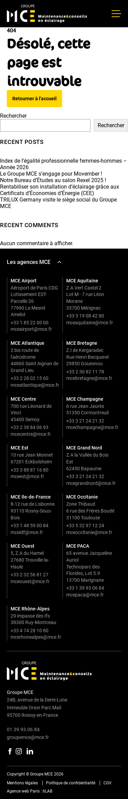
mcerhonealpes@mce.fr (36, 637)
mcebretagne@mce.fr (89, 378)
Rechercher (13, 116)
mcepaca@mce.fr (85, 594)
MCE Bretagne (81, 343)
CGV (107, 783)
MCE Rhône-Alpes (30, 608)
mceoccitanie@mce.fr (89, 532)
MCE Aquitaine (82, 280)
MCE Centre (23, 399)
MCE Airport (24, 280)
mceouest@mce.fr (30, 581)
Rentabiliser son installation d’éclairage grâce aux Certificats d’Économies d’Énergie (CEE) (59, 189)
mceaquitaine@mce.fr (89, 322)
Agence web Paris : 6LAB (29, 791)
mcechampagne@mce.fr (92, 427)
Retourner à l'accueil (34, 98)
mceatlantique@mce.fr (35, 385)
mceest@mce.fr (27, 476)
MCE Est (19, 447)
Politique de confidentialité (70, 783)
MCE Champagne (84, 399)
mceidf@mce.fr (27, 532)
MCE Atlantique (27, 343)
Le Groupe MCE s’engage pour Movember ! (51, 174)
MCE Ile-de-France (31, 497)
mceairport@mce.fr (31, 329)
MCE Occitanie (82, 497)
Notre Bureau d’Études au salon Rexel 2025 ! (53, 180)
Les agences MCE (34, 262)
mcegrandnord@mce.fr (91, 483)
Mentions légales (22, 783)
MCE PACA (77, 546)
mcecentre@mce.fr (31, 434)
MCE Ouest (22, 546)
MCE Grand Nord (84, 447)
